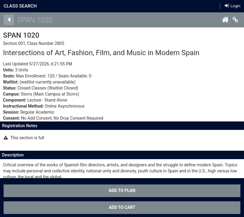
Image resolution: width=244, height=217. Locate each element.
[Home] (225, 20)
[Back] (9, 20)
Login (232, 6)
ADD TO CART (122, 207)
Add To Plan (122, 190)
